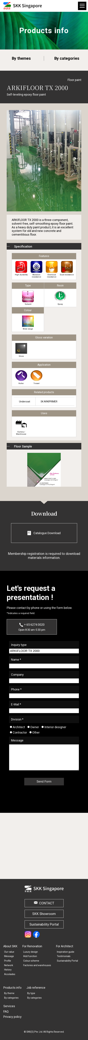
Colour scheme (31, 960)
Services (9, 1006)
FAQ (6, 1011)
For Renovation (32, 946)
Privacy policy (12, 1016)
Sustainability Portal (44, 924)
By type (31, 993)
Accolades (9, 974)
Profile (7, 960)
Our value (9, 951)
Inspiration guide (65, 951)
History (8, 969)
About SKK (10, 946)
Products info (12, 987)
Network (8, 965)
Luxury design (30, 951)
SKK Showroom (44, 914)
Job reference (35, 987)
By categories (66, 58)
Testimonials (63, 956)
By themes (21, 58)
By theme (9, 993)
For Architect (64, 946)
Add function (30, 956)
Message (9, 956)
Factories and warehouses (37, 965)
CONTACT (46, 903)
